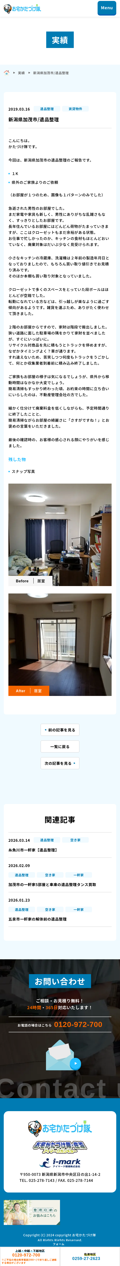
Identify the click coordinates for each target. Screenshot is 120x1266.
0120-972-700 (78, 1024)
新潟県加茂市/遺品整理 (51, 72)
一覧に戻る (60, 746)
